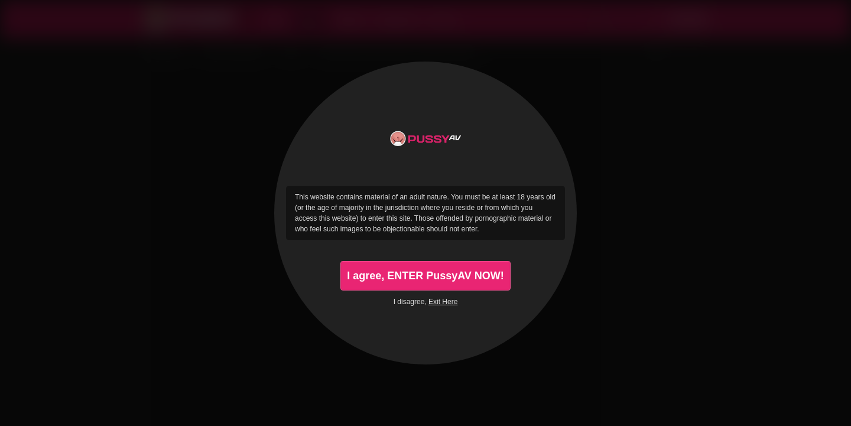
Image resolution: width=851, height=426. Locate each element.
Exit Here (442, 302)
